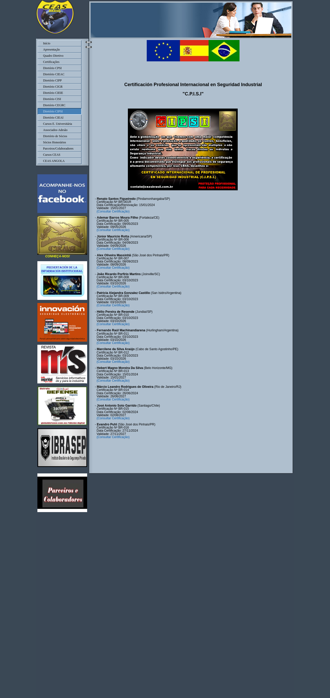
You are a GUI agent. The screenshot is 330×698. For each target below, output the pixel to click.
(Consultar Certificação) (112, 211)
